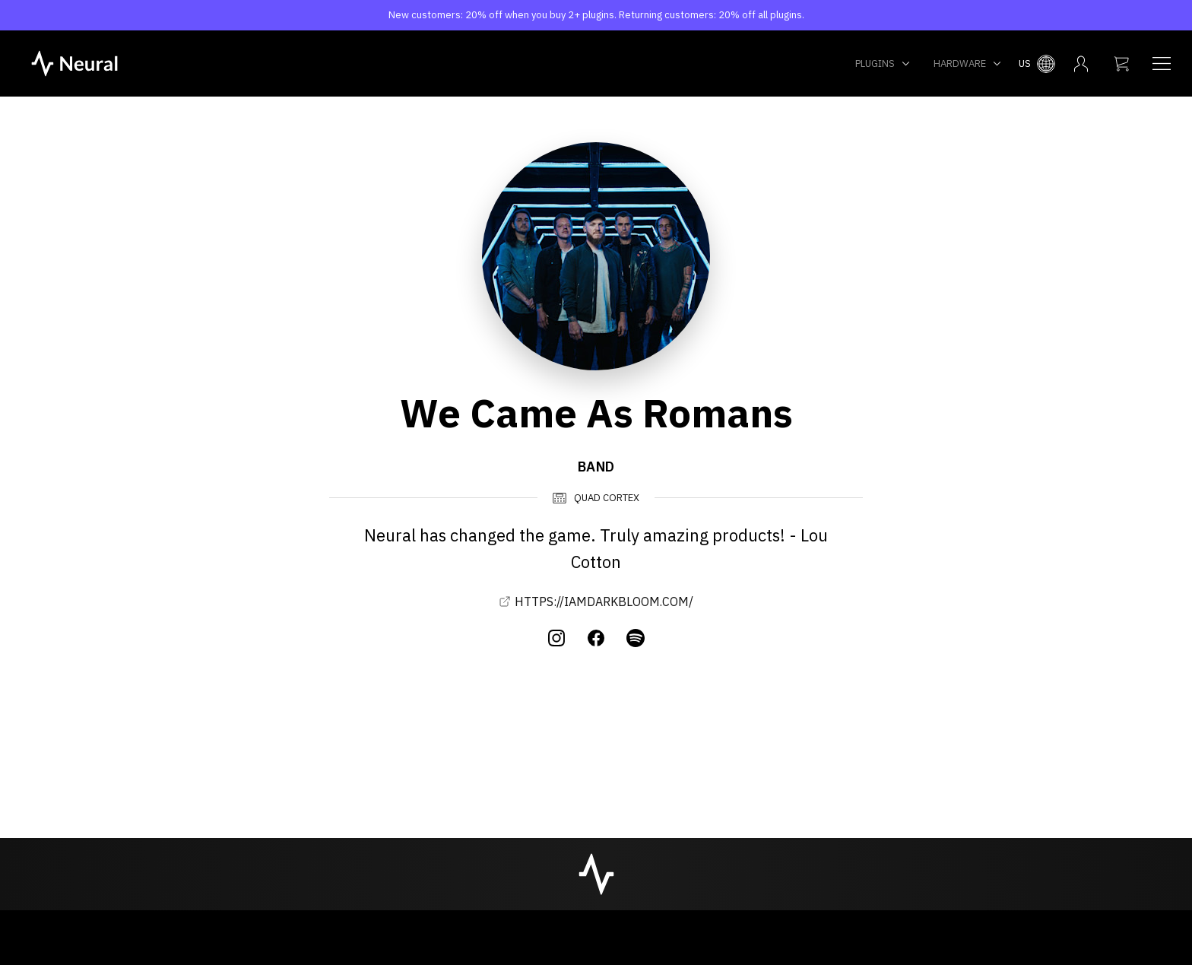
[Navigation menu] (1161, 64)
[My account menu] (1081, 64)
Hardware (968, 63)
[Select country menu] (1037, 64)
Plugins (883, 63)
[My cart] (1121, 63)
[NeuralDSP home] (74, 62)
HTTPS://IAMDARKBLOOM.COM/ (596, 601)
